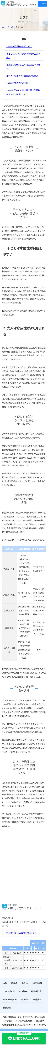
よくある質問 (39, 1016)
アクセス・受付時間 (24, 1020)
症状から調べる (10, 999)
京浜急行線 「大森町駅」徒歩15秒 (21, 932)
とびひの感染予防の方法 (17, 83)
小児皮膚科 (37, 983)
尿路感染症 (36, 991)
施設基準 (40, 1020)
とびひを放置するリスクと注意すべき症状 (23, 66)
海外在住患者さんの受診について (17, 1024)
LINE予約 (41, 1024)
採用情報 (8, 1020)
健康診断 (25, 999)
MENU (42, 4)
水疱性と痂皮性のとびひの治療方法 (22, 75)
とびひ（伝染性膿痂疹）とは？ (19, 46)
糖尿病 (14, 983)
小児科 (25, 983)
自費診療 (7, 1007)
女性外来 (23, 991)
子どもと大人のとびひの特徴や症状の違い (23, 55)
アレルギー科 (9, 991)
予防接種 (37, 999)
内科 (5, 983)
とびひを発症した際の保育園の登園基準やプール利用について (23, 92)
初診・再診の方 (9, 1016)
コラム (34, 1024)
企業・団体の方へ (25, 1016)
